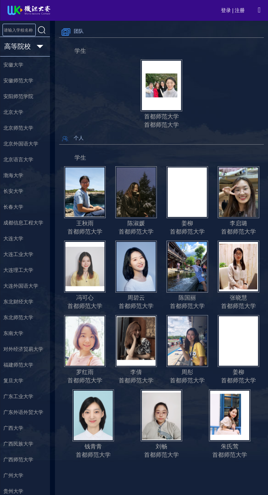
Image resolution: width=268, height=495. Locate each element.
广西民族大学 (18, 444)
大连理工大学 (18, 270)
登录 (226, 10)
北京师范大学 (18, 128)
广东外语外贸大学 (23, 412)
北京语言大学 (18, 160)
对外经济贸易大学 (23, 349)
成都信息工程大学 (23, 223)
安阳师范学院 (18, 96)
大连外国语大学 (20, 286)
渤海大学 (13, 175)
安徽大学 (13, 65)
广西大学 (13, 428)
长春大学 (13, 207)
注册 (240, 10)
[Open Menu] (259, 10)
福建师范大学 (18, 365)
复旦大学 (13, 381)
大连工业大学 (18, 254)
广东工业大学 (18, 396)
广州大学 (13, 475)
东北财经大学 (18, 302)
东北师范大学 (18, 317)
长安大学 (13, 191)
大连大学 (13, 238)
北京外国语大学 (20, 144)
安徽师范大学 (18, 81)
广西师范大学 (18, 460)
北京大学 (13, 112)
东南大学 (13, 333)
